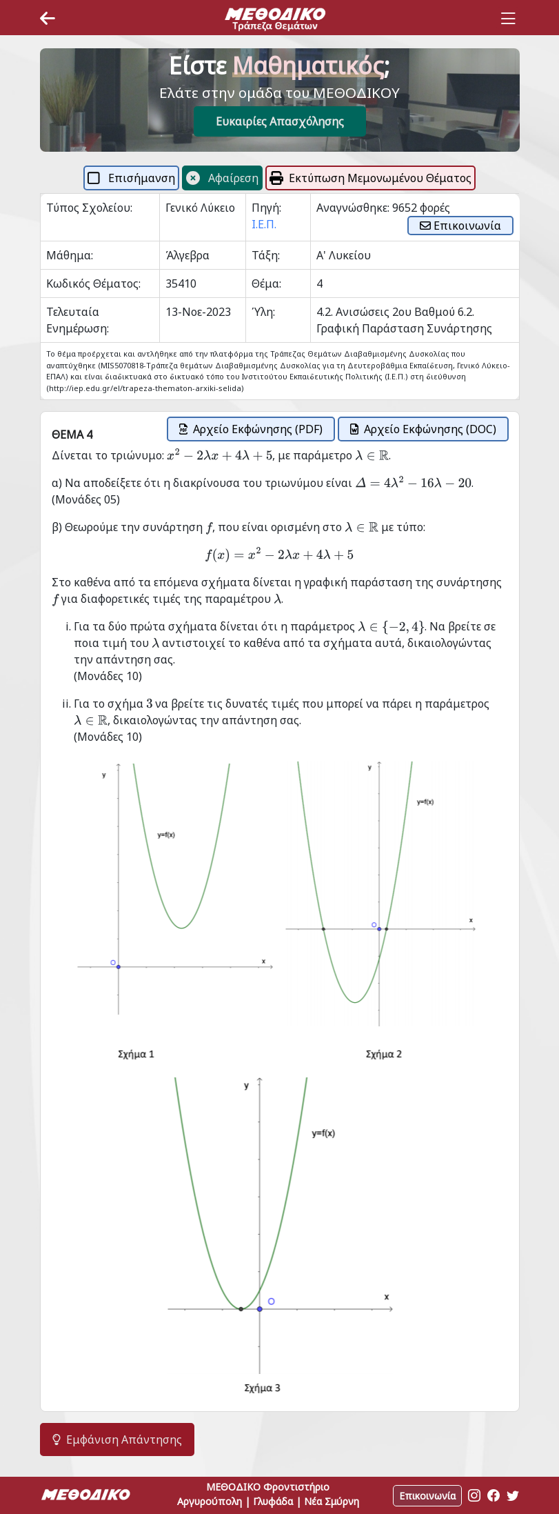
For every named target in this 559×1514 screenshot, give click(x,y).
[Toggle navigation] (508, 18)
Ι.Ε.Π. (264, 224)
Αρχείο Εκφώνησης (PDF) (251, 429)
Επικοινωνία (460, 225)
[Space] (275, 19)
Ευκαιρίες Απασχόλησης (280, 121)
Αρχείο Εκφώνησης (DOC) (423, 429)
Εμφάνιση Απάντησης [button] (117, 1439)
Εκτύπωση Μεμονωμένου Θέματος (370, 178)
